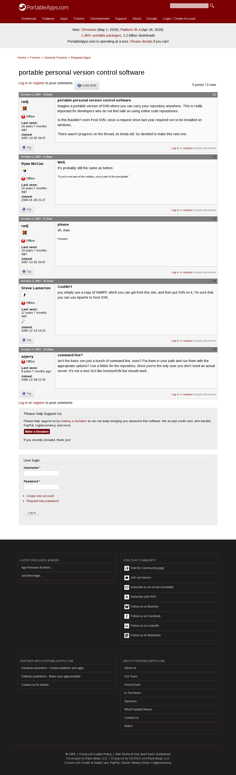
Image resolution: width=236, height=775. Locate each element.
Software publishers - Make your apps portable (51, 676)
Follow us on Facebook (142, 616)
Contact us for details (35, 684)
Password (32, 481)
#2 (214, 156)
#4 (214, 280)
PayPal (115, 762)
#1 (214, 94)
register (39, 83)
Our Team (131, 676)
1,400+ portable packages (101, 35)
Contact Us (131, 717)
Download (29, 18)
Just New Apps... (31, 575)
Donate (152, 18)
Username (32, 467)
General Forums (55, 57)
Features (48, 18)
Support (121, 18)
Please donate (141, 41)
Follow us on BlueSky (141, 606)
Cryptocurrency (161, 762)
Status (128, 726)
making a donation (74, 421)
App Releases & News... (36, 567)
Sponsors (130, 701)
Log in (23, 83)
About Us (130, 668)
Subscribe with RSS (140, 597)
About (136, 18)
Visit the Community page (144, 568)
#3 (214, 218)
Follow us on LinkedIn (141, 626)
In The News (132, 693)
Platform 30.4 (130, 30)
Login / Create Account (179, 18)
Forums (79, 18)
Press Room (132, 684)
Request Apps (81, 57)
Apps (64, 18)
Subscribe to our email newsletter (149, 587)
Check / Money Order (135, 762)
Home (21, 57)
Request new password (43, 501)
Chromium (89, 30)
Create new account (40, 496)
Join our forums (137, 577)
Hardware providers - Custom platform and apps (52, 668)
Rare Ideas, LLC (96, 758)
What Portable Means (138, 709)
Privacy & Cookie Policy (95, 754)
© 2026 (70, 754)
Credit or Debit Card (94, 762)
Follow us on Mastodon (142, 635)
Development (100, 18)
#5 (214, 349)
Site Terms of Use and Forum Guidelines (143, 754)
